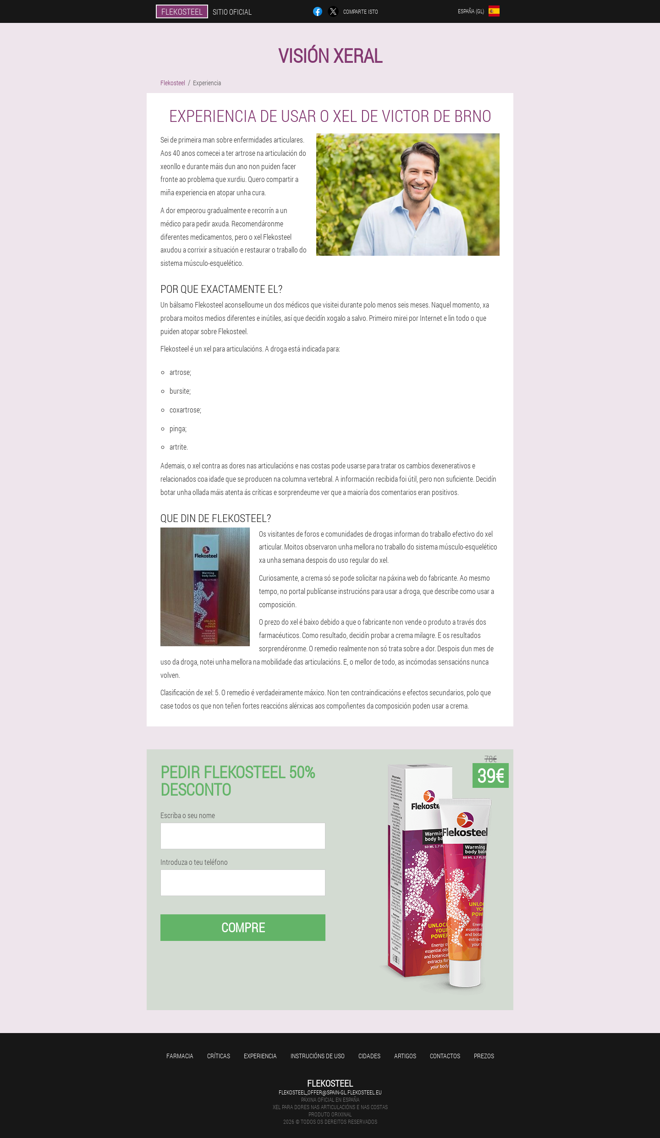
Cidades (369, 1055)
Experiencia (260, 1055)
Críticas (218, 1055)
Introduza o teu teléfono (194, 862)
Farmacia (179, 1055)
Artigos (405, 1055)
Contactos (445, 1055)
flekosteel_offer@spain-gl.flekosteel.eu (330, 1092)
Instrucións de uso (318, 1055)
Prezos (484, 1055)
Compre (243, 927)
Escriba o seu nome (187, 815)
